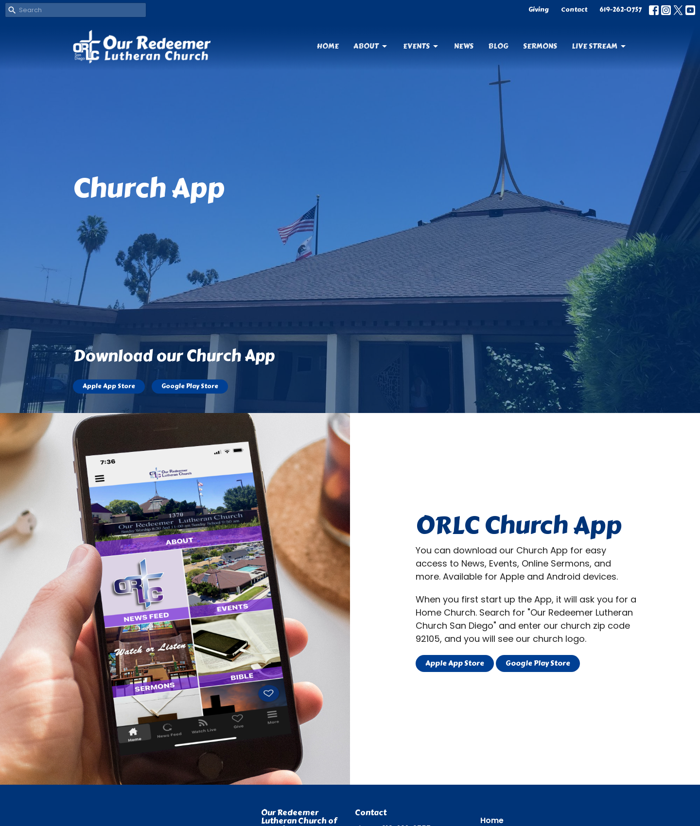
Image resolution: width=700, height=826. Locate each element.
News (463, 46)
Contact (574, 10)
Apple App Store (109, 386)
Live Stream (599, 46)
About (370, 46)
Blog (498, 46)
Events (421, 46)
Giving (538, 10)
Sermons (540, 46)
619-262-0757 (620, 10)
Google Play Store (189, 386)
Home (328, 46)
